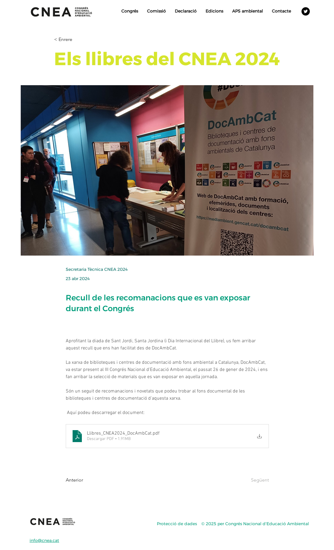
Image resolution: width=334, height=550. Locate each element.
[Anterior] (85, 480)
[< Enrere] (74, 39)
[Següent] (254, 480)
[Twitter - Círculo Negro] (305, 11)
